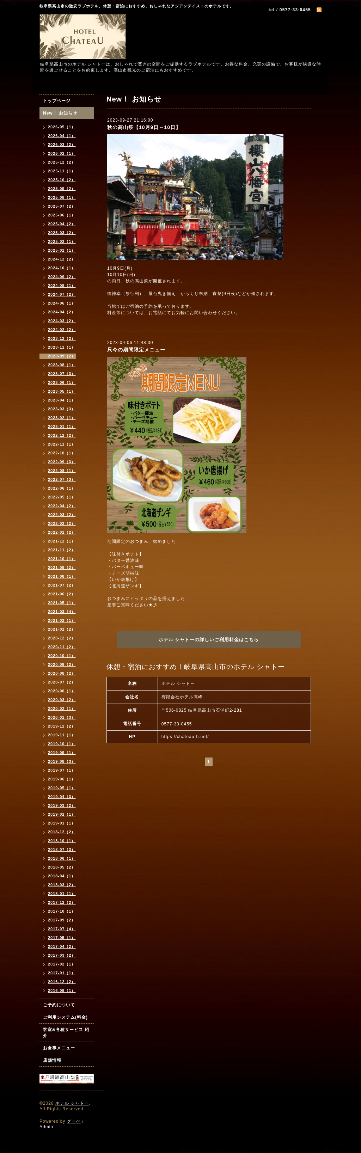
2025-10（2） (62, 180)
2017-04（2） (62, 946)
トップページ (57, 100)
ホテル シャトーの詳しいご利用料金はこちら (209, 639)
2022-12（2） (62, 435)
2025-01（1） (62, 250)
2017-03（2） (62, 955)
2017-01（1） (62, 973)
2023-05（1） (62, 391)
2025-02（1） (62, 241)
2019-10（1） (62, 744)
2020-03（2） (62, 700)
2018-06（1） (62, 858)
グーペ (74, 1121)
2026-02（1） (62, 153)
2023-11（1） (62, 347)
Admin (46, 1126)
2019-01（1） (62, 823)
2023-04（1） (62, 400)
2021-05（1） (62, 603)
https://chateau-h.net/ (185, 736)
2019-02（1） (62, 814)
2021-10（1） (62, 559)
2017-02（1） (62, 964)
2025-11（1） (62, 171)
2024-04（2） (62, 312)
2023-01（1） (62, 426)
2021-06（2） (62, 594)
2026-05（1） (62, 127)
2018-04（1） (62, 876)
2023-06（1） (62, 382)
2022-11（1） (62, 444)
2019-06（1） (62, 779)
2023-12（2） (62, 338)
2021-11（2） (62, 550)
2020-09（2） (62, 664)
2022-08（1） (62, 470)
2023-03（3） (62, 409)
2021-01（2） (62, 629)
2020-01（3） (62, 717)
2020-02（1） (62, 708)
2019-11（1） (62, 735)
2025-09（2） (62, 188)
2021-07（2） (62, 585)
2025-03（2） (62, 233)
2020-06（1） (62, 691)
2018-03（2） (62, 885)
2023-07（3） (62, 374)
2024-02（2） (62, 329)
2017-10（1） (62, 911)
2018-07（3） (62, 849)
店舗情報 (52, 1060)
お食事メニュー (59, 1047)
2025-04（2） (62, 224)
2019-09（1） (62, 752)
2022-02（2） (62, 523)
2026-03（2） (62, 144)
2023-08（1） (62, 365)
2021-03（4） (62, 611)
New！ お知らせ (60, 113)
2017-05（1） (62, 938)
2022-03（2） (62, 515)
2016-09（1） (62, 990)
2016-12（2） (62, 982)
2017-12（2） (62, 902)
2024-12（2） (62, 259)
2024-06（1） (62, 303)
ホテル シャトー (72, 1103)
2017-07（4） (62, 929)
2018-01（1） (62, 893)
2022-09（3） (62, 462)
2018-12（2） (62, 832)
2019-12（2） (62, 726)
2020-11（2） (62, 647)
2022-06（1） (62, 488)
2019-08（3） (62, 761)
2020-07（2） (62, 682)
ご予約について (59, 1004)
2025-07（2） (62, 206)
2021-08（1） (62, 576)
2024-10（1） (62, 268)
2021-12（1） (62, 541)
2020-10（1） (62, 656)
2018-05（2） (62, 867)
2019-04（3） (62, 797)
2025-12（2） (62, 162)
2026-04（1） (62, 136)
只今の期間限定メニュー (136, 349)
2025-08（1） (62, 197)
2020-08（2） (62, 673)
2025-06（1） (62, 215)
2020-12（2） (62, 638)
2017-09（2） (62, 920)
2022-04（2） (62, 506)
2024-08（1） (62, 285)
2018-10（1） (62, 841)
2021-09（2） (62, 567)
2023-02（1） (62, 418)
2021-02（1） (62, 620)
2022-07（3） (62, 479)
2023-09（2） (62, 356)
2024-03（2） (62, 321)
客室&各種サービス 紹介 (66, 1032)
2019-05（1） (62, 788)
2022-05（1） (62, 497)
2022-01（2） (62, 532)
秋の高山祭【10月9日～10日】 (144, 127)
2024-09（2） (62, 277)
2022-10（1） (62, 453)
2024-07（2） (62, 294)
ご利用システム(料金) (65, 1017)
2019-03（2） (62, 805)
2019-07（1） (62, 770)
